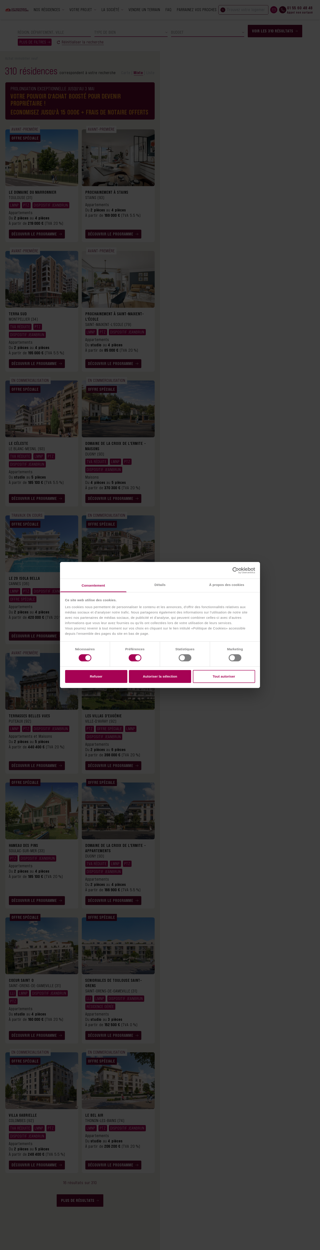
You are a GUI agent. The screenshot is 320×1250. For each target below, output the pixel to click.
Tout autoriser (224, 676)
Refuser (96, 676)
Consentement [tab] (93, 585)
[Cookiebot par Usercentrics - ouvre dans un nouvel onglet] (235, 570)
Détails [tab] (160, 585)
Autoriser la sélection (160, 676)
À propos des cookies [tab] (226, 585)
